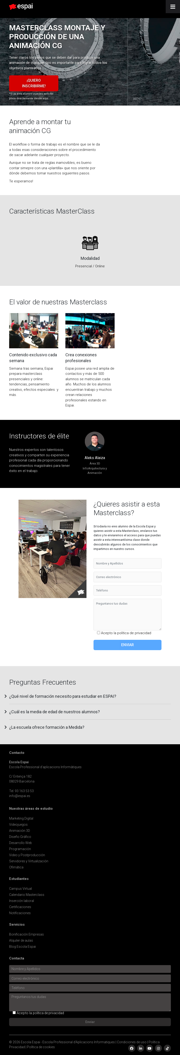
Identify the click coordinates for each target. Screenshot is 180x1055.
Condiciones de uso (131, 1042)
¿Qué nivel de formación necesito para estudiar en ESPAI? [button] (62, 696)
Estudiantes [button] (19, 879)
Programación (20, 849)
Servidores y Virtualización (28, 861)
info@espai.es (19, 796)
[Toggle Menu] (173, 6)
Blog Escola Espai (22, 946)
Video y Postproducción (27, 855)
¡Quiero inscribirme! (34, 83)
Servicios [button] (17, 925)
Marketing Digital (21, 818)
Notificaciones (20, 913)
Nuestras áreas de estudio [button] (31, 809)
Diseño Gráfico (20, 837)
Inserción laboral (21, 901)
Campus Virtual (20, 888)
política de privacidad (134, 633)
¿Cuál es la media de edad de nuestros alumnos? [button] (54, 711)
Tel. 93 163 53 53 (21, 791)
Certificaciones (20, 907)
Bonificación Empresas (26, 934)
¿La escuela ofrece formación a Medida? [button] (46, 727)
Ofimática (16, 867)
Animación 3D (19, 830)
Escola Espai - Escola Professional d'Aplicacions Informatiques (68, 1042)
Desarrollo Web (20, 843)
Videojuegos (18, 824)
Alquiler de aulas (21, 940)
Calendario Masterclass (26, 895)
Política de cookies (41, 1047)
